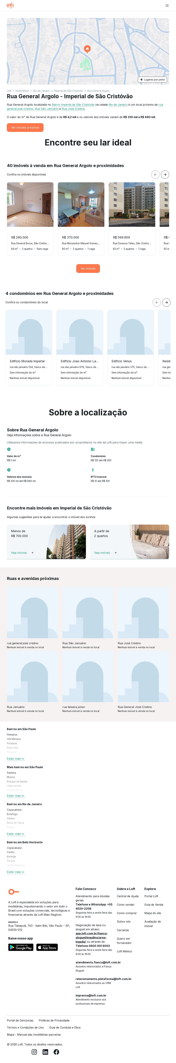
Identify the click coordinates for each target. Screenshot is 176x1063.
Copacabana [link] (14, 809)
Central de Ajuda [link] (128, 896)
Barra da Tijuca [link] (15, 822)
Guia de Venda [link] (153, 904)
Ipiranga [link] (11, 856)
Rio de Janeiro (41, 90)
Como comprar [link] (127, 913)
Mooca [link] (11, 777)
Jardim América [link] (15, 865)
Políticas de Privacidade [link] (54, 1020)
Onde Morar (22, 90)
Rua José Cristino (73, 108)
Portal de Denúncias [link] (20, 1020)
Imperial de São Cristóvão (68, 90)
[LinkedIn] (45, 1052)
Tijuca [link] (10, 827)
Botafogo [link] (12, 814)
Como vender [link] (126, 904)
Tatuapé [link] (11, 752)
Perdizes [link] (12, 743)
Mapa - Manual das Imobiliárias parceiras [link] (34, 1034)
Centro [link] (11, 818)
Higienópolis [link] (14, 785)
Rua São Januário (46, 108)
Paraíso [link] (11, 860)
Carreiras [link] (123, 930)
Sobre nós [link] (124, 921)
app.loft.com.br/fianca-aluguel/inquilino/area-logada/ (92, 937)
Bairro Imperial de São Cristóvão (73, 104)
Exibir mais (16, 759)
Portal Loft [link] (151, 896)
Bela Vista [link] (12, 747)
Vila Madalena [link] (15, 790)
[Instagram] (34, 1052)
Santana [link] (11, 772)
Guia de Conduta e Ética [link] (64, 1027)
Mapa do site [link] (152, 913)
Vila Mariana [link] (14, 738)
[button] (88, 51)
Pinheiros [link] (12, 734)
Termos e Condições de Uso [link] (25, 1027)
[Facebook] (56, 1052)
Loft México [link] (124, 951)
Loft (9, 90)
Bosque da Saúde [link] (17, 781)
